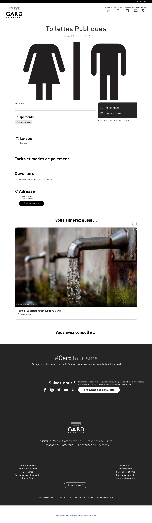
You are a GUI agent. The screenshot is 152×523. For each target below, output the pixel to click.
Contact (61, 498)
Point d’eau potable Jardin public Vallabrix (39, 310)
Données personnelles (104, 498)
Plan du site (72, 498)
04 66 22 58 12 (112, 108)
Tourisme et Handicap (47, 498)
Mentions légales (86, 498)
